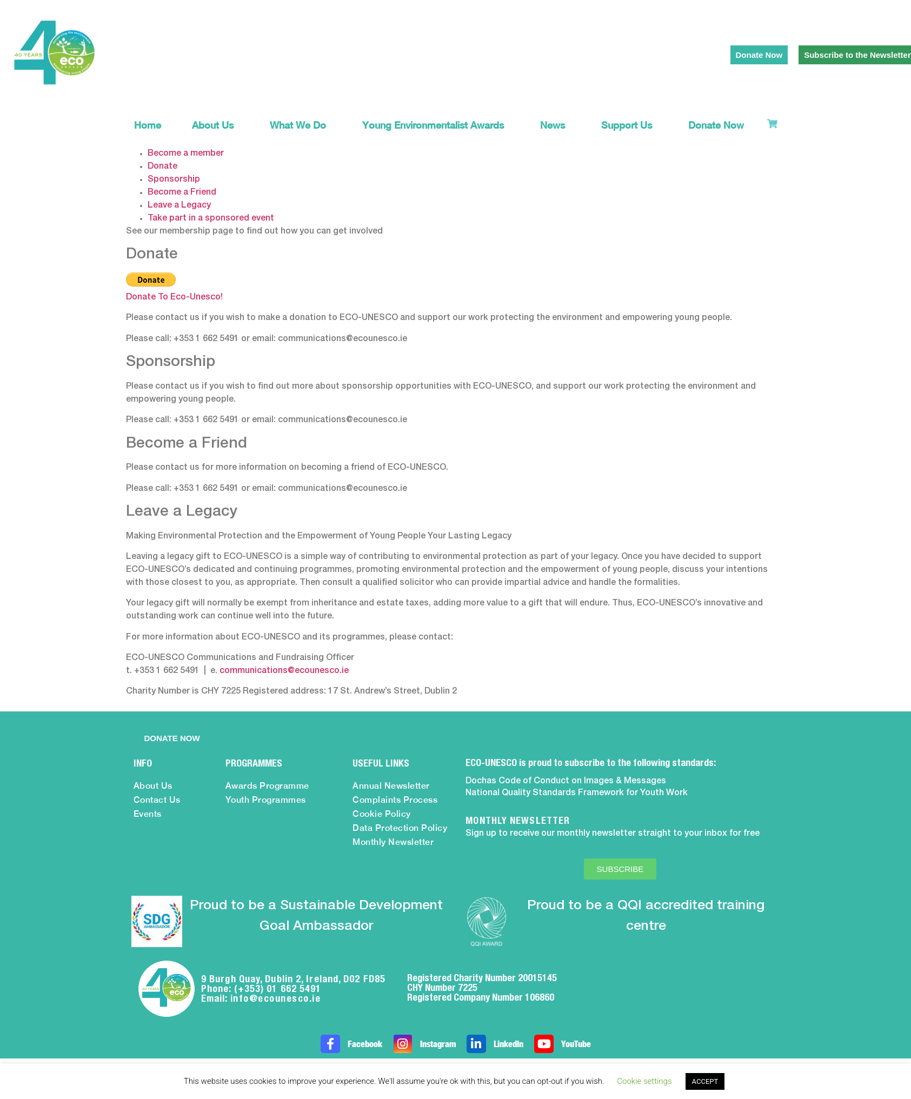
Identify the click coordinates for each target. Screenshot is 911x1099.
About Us (215, 125)
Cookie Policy (382, 814)
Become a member (186, 153)
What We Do (300, 125)
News (555, 125)
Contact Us (157, 800)
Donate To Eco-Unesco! (174, 297)
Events (148, 814)
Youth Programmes (265, 800)
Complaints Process (395, 800)
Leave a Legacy (179, 205)
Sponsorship (174, 179)
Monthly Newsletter (393, 842)
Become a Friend (182, 192)
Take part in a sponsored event (211, 218)
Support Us (629, 125)
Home (147, 125)
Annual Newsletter (391, 786)
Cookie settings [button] (644, 1081)
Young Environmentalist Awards (435, 125)
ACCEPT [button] (705, 1081)
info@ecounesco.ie (275, 998)
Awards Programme (267, 786)
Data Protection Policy (400, 828)
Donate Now (716, 125)
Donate (162, 166)
